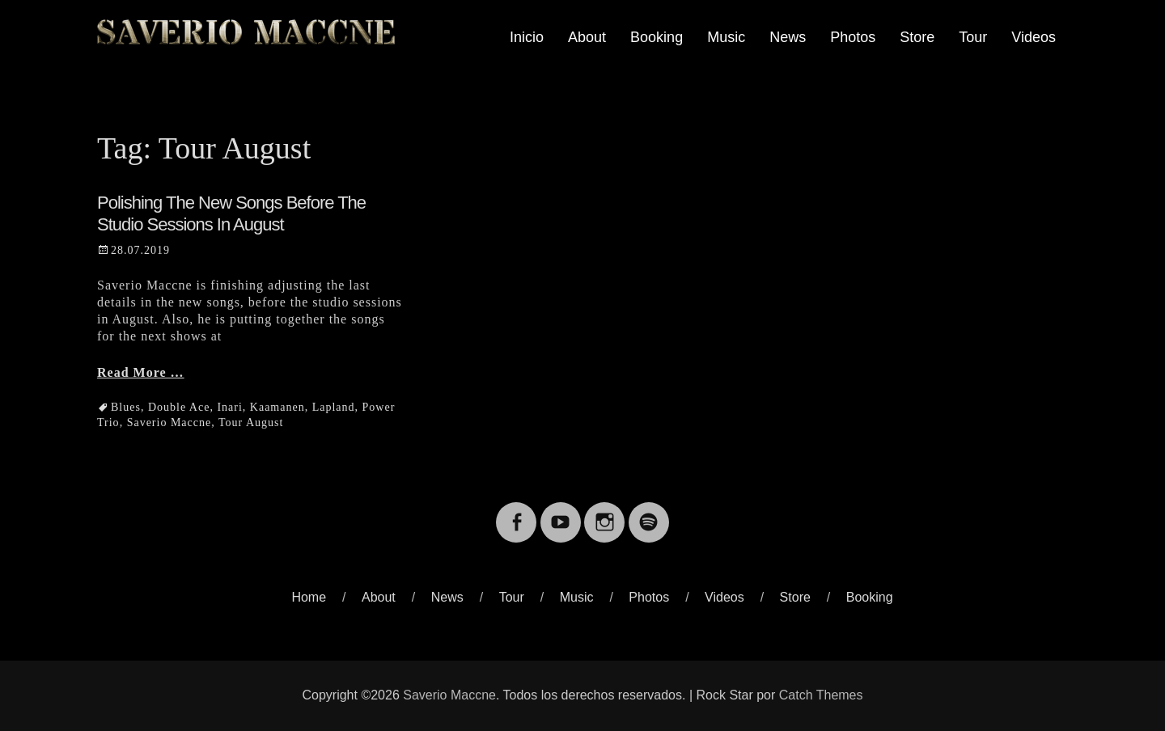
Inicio (527, 37)
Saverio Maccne (169, 422)
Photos (852, 37)
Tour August (250, 422)
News (787, 37)
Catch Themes (821, 695)
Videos (1033, 37)
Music (726, 37)
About (587, 37)
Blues (126, 407)
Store (917, 37)
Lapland (333, 407)
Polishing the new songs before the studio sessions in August (231, 213)
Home (308, 597)
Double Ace (179, 407)
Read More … (140, 372)
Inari (229, 407)
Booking (656, 37)
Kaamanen (277, 407)
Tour (973, 37)
